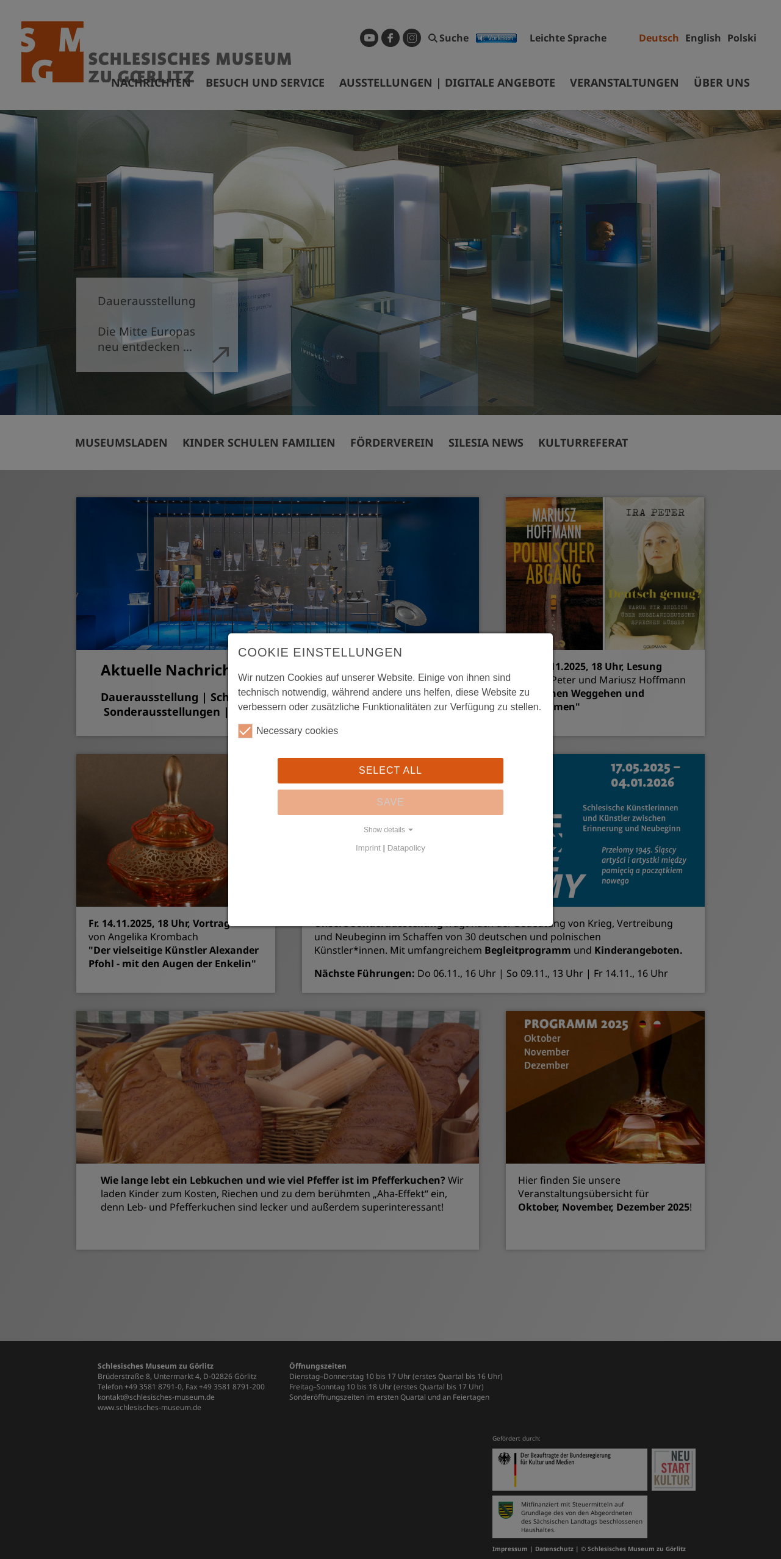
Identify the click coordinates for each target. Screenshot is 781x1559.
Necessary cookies (288, 731)
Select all (390, 770)
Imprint (368, 847)
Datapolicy (406, 847)
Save (390, 802)
